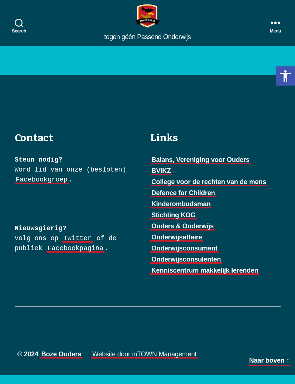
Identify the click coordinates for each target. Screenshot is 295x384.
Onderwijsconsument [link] (184, 257)
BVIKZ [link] (161, 179)
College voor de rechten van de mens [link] (208, 190)
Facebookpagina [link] (75, 257)
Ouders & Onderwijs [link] (182, 235)
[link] (285, 76)
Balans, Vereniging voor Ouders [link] (200, 168)
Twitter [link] (78, 247)
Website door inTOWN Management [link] (144, 363)
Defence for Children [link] (183, 201)
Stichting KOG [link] (173, 224)
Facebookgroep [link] (42, 188)
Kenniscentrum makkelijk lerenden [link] (204, 279)
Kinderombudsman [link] (180, 213)
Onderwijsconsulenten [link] (186, 268)
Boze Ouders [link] (61, 363)
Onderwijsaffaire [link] (176, 246)
